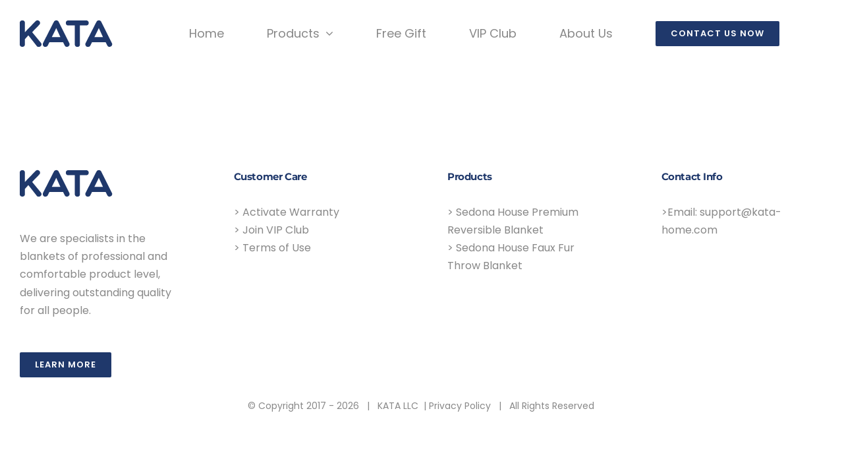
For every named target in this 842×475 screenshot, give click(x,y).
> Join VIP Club (271, 230)
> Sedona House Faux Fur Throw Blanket (511, 256)
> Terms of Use (272, 247)
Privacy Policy (460, 405)
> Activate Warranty (286, 212)
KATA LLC (398, 405)
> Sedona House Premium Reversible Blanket (512, 221)
